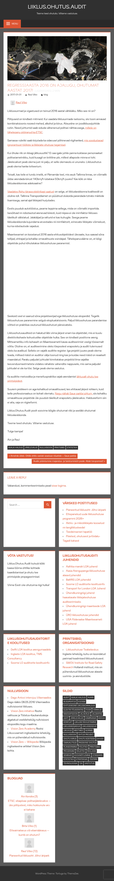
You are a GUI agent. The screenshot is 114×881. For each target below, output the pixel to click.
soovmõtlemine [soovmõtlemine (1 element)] (82, 755)
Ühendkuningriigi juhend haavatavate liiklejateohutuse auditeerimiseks (79, 597)
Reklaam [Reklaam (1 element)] (91, 751)
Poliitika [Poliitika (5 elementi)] (83, 747)
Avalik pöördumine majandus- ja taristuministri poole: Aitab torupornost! (68, 462)
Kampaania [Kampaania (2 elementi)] (90, 718)
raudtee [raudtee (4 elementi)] (80, 751)
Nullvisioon (46, 448)
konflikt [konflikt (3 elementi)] (68, 722)
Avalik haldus (15, 448)
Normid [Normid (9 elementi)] (89, 731)
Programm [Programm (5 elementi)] (69, 751)
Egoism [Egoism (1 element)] (81, 702)
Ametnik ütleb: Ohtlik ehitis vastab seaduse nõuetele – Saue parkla (43, 456)
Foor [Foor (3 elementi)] (88, 710)
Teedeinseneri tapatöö (79, 531)
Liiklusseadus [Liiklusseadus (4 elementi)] (89, 726)
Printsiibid (59, 448)
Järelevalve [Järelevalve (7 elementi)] (76, 718)
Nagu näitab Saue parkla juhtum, (74, 393)
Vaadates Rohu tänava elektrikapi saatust (30, 191)
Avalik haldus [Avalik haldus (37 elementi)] (78, 698)
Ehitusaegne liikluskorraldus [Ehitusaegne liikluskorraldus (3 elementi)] (79, 706)
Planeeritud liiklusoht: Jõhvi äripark (86, 510)
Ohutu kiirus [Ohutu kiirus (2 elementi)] (70, 739)
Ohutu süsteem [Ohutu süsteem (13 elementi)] (87, 739)
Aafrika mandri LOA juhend (81, 566)
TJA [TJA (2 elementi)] (80, 763)
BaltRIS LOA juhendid (78, 579)
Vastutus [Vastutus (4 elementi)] (89, 763)
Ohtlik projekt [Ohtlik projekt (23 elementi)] (86, 735)
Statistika (72, 448)
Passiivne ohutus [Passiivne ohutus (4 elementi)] (88, 743)
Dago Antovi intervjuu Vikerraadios (31, 697)
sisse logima (59, 485)
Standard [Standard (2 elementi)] (98, 755)
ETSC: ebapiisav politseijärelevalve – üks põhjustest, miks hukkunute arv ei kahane (29, 805)
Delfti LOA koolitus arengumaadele (31, 649)
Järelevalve (31, 448)
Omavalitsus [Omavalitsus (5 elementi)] (70, 743)
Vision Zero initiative (22, 711)
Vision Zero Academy (23, 728)
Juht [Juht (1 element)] (66, 718)
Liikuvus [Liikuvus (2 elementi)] (68, 731)
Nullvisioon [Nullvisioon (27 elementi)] (70, 735)
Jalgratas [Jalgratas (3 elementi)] (97, 714)
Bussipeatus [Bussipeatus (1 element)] (70, 702)
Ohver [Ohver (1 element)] (100, 739)
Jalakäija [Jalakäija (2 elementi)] (85, 714)
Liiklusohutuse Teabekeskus (82, 649)
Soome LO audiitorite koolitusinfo (85, 584)
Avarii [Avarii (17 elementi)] (91, 698)
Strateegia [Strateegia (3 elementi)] (81, 759)
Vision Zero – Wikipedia (25, 742)
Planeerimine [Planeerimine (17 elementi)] (70, 747)
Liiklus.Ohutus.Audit (57, 7)
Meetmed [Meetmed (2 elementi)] (78, 731)
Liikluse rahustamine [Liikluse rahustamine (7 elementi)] (85, 722)
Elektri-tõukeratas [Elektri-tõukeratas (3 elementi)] (74, 710)
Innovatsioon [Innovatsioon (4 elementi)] (71, 714)
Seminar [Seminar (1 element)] (68, 755)
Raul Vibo (32, 95)
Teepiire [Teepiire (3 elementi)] (93, 759)
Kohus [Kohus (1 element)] (101, 718)
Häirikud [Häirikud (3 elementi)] (97, 710)
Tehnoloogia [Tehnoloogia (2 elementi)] (70, 763)
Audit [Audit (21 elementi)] (66, 698)
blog (46, 95)
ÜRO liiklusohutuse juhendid (82, 615)
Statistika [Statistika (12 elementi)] (69, 759)
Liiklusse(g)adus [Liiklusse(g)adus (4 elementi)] (72, 726)
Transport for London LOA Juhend (85, 588)
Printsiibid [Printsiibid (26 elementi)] (95, 747)
